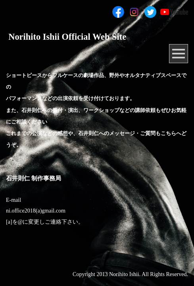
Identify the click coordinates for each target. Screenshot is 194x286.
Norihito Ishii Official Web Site (67, 37)
